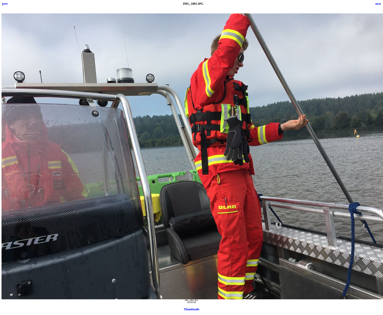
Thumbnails (191, 309)
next (378, 3)
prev (5, 3)
